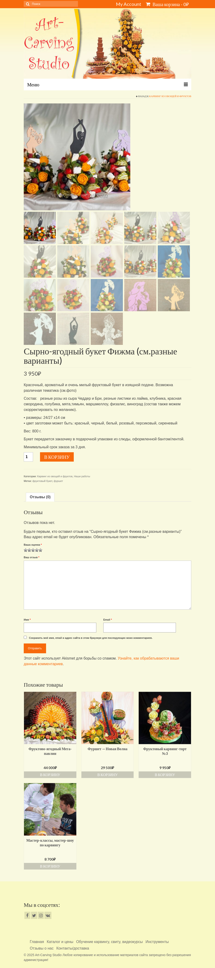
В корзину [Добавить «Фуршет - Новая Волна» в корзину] (107, 774)
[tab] (40, 497)
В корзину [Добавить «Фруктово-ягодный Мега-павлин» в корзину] (50, 774)
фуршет (58, 481)
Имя (27, 619)
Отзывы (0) (40, 497)
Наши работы (82, 476)
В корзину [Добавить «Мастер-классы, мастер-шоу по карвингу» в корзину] (50, 866)
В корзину (57, 457)
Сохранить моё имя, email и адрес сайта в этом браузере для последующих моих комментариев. (90, 637)
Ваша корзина (167, 4)
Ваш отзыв (31, 557)
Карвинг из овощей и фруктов (170, 96)
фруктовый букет (42, 481)
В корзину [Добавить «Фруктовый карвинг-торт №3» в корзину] (165, 774)
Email (107, 619)
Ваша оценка (33, 544)
